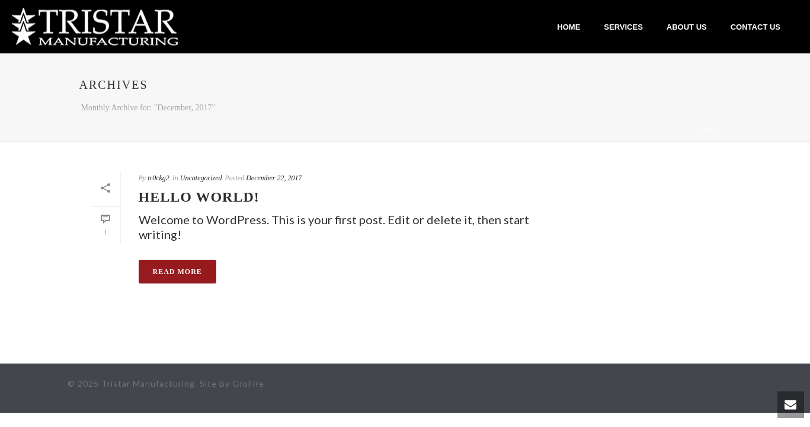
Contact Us (755, 27)
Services (623, 27)
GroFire (248, 383)
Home (568, 27)
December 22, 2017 (274, 178)
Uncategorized (201, 178)
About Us (687, 27)
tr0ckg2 (158, 178)
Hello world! (199, 197)
